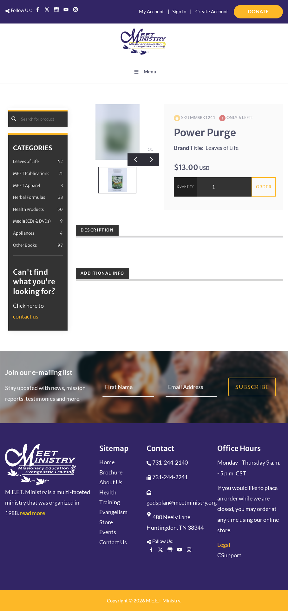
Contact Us (113, 542)
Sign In (179, 11)
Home (107, 462)
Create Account (211, 11)
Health (107, 492)
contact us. (26, 316)
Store (106, 522)
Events (107, 531)
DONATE (274, 8)
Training (109, 502)
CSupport (229, 555)
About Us (110, 482)
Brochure (110, 472)
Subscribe (252, 386)
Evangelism (113, 511)
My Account (151, 11)
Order (264, 186)
